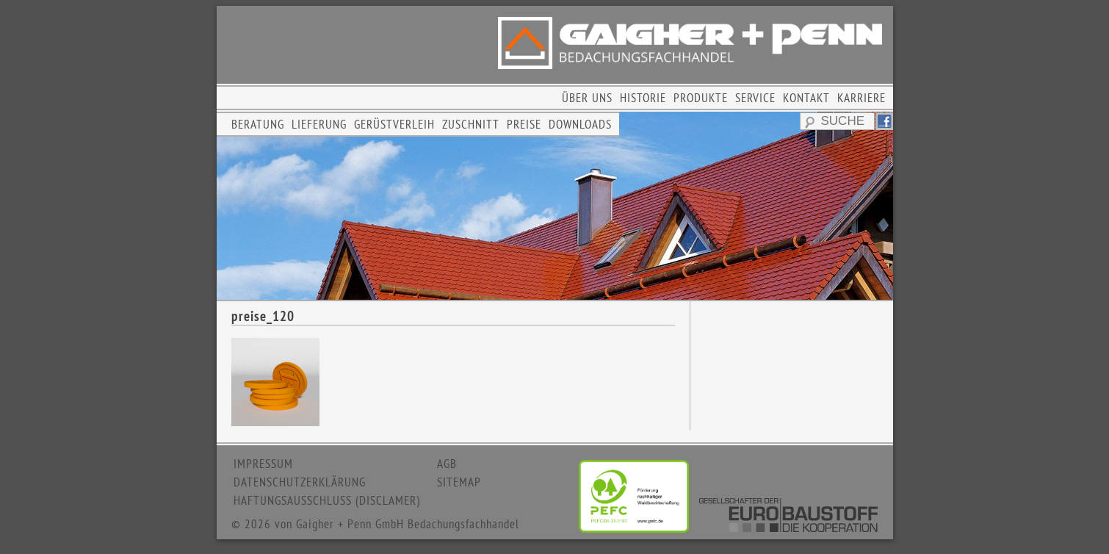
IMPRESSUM (263, 464)
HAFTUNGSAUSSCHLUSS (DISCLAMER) (327, 500)
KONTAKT (806, 98)
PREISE (524, 124)
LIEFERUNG (319, 124)
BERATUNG (257, 124)
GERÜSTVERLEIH (394, 124)
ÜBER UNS (587, 98)
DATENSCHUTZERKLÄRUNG (300, 482)
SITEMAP (459, 482)
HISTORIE (643, 98)
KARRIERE (861, 98)
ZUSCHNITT (470, 124)
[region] (555, 206)
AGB (447, 464)
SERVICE (755, 98)
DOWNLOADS (580, 124)
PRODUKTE (700, 98)
